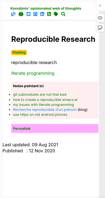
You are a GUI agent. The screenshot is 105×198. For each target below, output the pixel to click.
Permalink (22, 128)
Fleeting (19, 52)
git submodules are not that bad (40, 94)
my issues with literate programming (43, 104)
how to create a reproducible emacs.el (45, 99)
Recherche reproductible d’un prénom (45, 109)
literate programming (32, 73)
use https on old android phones (40, 114)
